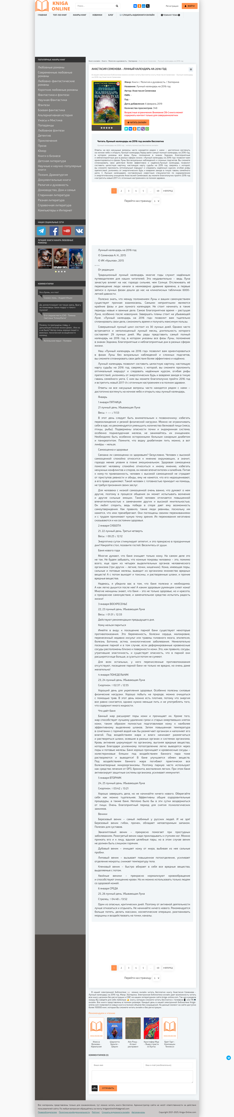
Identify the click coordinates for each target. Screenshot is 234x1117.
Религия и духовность (153, 81)
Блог (110, 15)
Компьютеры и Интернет (55, 210)
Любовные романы (51, 67)
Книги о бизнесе (49, 155)
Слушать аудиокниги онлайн (116, 1112)
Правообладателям (47, 1112)
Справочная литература (54, 205)
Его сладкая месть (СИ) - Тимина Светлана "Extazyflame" (59, 316)
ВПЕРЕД (168, 191)
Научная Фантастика (52, 100)
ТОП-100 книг (60, 15)
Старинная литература (54, 195)
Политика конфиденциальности (74, 1112)
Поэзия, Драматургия (53, 174)
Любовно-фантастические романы (56, 82)
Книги (135, 81)
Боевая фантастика (51, 110)
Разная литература (51, 200)
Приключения (47, 140)
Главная (42, 15)
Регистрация (172, 6)
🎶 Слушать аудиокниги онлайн (137, 15)
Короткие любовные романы (58, 89)
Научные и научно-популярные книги (59, 167)
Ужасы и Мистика (50, 120)
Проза (42, 145)
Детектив (44, 135)
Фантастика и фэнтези (53, 94)
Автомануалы (138, 1112)
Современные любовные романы (55, 74)
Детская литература (52, 161)
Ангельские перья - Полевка (57, 340)
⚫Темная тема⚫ (170, 15)
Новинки (97, 15)
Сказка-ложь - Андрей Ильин (58, 297)
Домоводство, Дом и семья (56, 190)
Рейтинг (96, 1112)
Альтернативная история (55, 115)
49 (158, 191)
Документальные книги (54, 179)
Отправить (108, 1088)
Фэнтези (44, 105)
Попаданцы (46, 125)
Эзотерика (173, 81)
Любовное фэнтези (51, 130)
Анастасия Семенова (144, 90)
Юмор (42, 150)
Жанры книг (79, 15)
